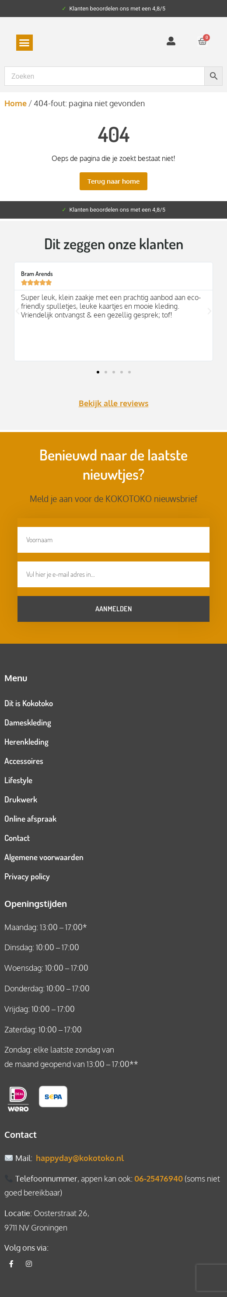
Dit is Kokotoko (28, 702)
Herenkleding (26, 741)
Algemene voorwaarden (44, 856)
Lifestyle (18, 779)
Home (15, 103)
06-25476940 (158, 1178)
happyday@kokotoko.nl (80, 1158)
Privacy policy (27, 876)
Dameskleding (27, 722)
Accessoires (23, 760)
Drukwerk (20, 799)
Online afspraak (30, 818)
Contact (17, 837)
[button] (24, 43)
